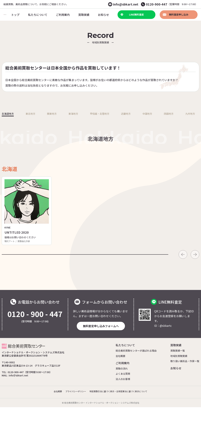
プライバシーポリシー (72, 432)
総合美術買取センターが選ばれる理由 (136, 391)
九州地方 (192, 160)
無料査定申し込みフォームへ (101, 367)
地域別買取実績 (178, 396)
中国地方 (151, 160)
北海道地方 (10, 160)
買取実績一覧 (177, 391)
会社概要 (120, 396)
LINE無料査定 (132, 14)
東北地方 (33, 160)
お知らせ (175, 409)
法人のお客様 (123, 419)
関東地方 (54, 160)
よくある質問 (123, 414)
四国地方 (171, 160)
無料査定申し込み (175, 14)
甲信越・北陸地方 (102, 160)
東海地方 (74, 160)
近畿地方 (130, 160)
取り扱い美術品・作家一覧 (184, 402)
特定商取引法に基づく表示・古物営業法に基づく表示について (121, 432)
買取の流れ (122, 409)
